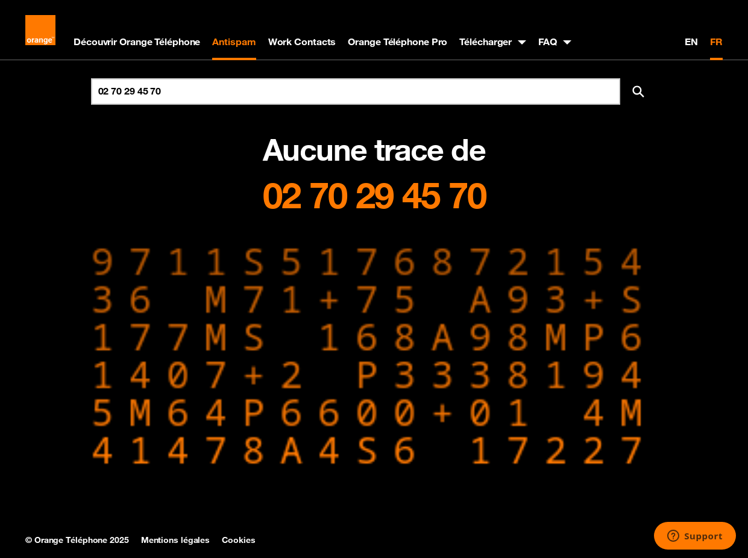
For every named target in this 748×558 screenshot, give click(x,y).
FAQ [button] (547, 42)
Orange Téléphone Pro (397, 42)
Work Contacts (302, 42)
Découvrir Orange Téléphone (137, 42)
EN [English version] (691, 42)
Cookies (238, 540)
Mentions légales (175, 540)
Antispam (234, 42)
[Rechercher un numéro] (355, 91)
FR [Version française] (716, 42)
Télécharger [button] (485, 42)
